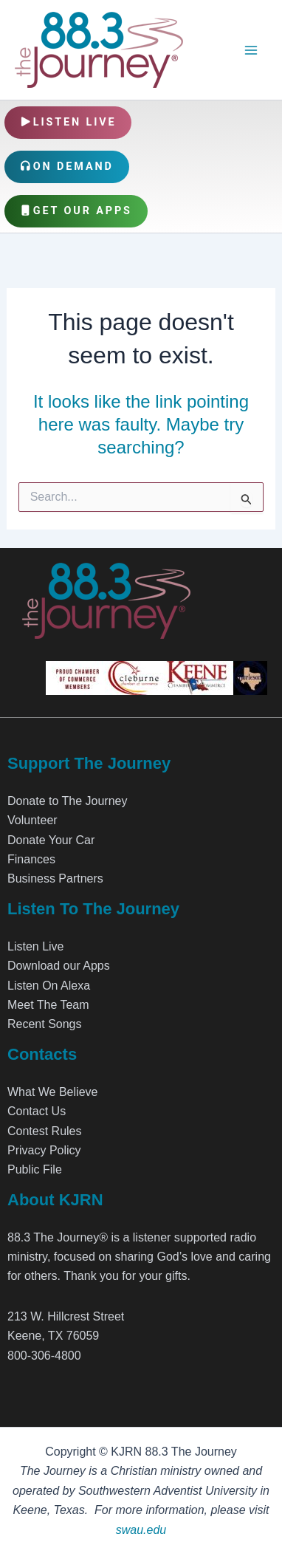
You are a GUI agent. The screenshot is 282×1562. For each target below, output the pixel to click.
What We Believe (52, 1092)
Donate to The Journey (67, 801)
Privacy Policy (44, 1150)
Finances (31, 859)
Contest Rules (44, 1131)
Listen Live (68, 122)
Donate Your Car (50, 840)
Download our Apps (58, 965)
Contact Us (36, 1111)
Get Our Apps (76, 211)
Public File (34, 1169)
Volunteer (32, 820)
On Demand (67, 166)
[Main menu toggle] (251, 50)
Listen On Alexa (48, 985)
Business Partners (55, 878)
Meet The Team (48, 1004)
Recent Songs (44, 1024)
